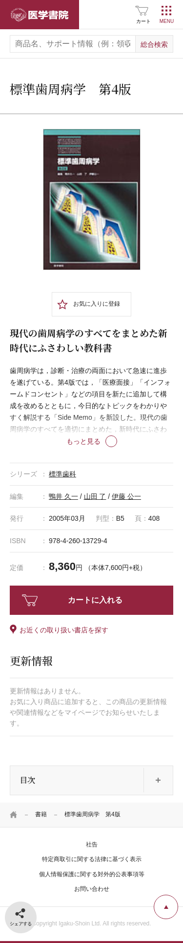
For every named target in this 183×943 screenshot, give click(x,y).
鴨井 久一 (63, 496)
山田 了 (95, 496)
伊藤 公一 (126, 496)
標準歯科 (62, 474)
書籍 (41, 814)
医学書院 (39, 14)
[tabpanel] (92, 199)
